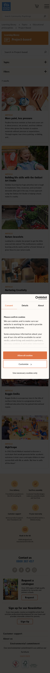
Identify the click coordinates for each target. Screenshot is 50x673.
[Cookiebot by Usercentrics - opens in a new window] (35, 298)
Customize (25, 364)
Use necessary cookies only (25, 373)
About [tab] (41, 305)
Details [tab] (25, 305)
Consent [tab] (9, 305)
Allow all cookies (25, 355)
